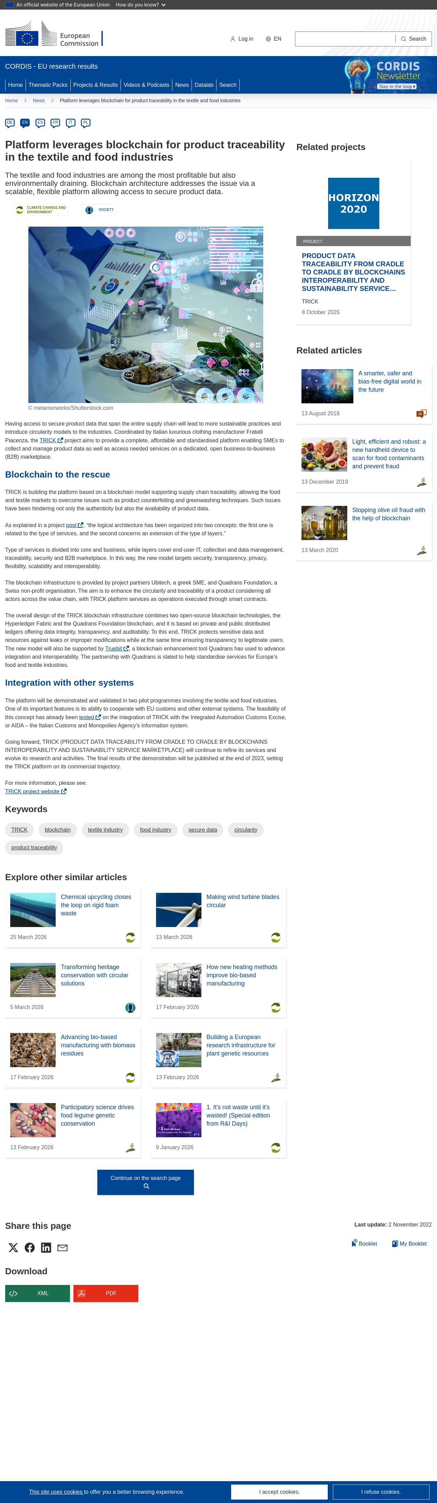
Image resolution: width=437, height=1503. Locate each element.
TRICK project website (34, 791)
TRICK (50, 440)
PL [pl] (85, 122)
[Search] (414, 38)
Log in (241, 39)
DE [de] (10, 122)
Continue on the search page (146, 1182)
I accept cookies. (279, 1492)
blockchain (58, 830)
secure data (202, 830)
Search (228, 85)
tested (88, 717)
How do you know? (141, 5)
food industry (155, 830)
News (182, 85)
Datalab (204, 85)
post (73, 525)
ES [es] (40, 122)
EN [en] (25, 122)
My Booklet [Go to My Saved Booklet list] (409, 1243)
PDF (111, 1293)
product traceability (34, 847)
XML (43, 1293)
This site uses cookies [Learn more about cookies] (56, 1492)
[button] (273, 38)
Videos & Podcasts (146, 85)
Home (15, 85)
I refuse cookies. (381, 1492)
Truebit (115, 649)
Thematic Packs (48, 85)
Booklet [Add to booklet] (364, 1243)
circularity (245, 830)
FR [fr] (55, 122)
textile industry (105, 830)
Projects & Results (95, 85)
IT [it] (70, 122)
